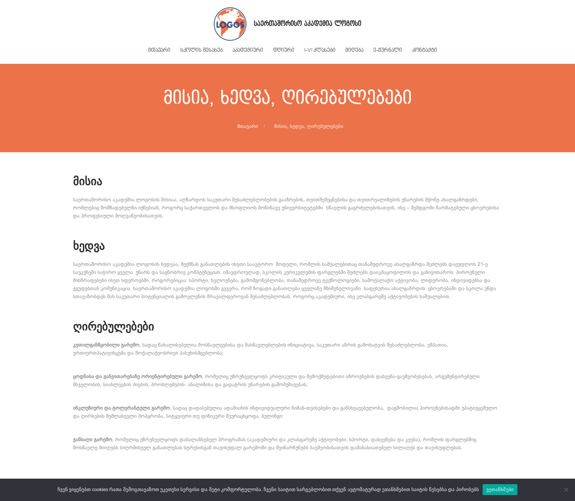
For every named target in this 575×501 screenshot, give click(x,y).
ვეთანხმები (500, 489)
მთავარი (247, 126)
